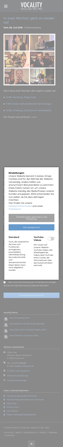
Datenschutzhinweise (20, 206)
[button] (31, 218)
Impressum (15, 209)
